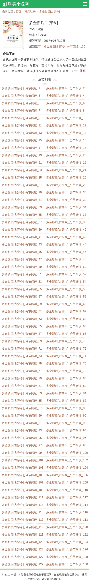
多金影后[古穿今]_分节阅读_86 (66, 400)
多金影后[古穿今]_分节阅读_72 (66, 348)
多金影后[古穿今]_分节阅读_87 (22, 408)
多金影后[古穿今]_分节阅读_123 (22, 542)
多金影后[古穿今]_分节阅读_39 (22, 229)
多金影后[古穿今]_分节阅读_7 (21, 110)
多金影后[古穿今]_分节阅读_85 (22, 400)
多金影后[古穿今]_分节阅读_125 (22, 549)
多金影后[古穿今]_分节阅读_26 (66, 177)
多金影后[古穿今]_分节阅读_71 (22, 348)
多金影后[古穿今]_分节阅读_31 (22, 199)
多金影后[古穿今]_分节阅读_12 (66, 125)
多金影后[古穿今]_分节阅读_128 (67, 556)
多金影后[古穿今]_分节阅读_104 (67, 467)
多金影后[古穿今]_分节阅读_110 (67, 489)
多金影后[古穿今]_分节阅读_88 (66, 408)
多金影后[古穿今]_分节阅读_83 (22, 393)
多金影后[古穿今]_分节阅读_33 (22, 207)
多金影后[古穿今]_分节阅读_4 (65, 95)
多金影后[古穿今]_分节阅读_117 (22, 519)
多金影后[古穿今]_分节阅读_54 (66, 281)
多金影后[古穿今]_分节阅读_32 (66, 199)
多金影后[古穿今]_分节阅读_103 (22, 467)
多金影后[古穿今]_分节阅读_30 (66, 192)
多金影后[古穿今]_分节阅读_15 (22, 140)
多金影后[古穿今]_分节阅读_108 (67, 482)
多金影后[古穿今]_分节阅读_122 (67, 534)
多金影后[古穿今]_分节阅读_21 (22, 162)
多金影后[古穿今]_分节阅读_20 (66, 155)
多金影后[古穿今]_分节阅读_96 (66, 437)
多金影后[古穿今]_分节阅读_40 (66, 229)
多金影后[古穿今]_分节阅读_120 (67, 527)
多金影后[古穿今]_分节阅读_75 (22, 363)
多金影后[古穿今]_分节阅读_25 (22, 177)
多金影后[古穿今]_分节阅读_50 (66, 266)
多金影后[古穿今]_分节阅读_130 (64, 46)
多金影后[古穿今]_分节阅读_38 (66, 222)
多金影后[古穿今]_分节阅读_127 (22, 556)
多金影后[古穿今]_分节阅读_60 (66, 304)
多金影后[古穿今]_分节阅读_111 (22, 497)
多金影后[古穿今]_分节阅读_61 (22, 311)
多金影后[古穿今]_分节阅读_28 (66, 185)
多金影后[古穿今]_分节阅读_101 (22, 460)
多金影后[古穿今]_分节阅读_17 (22, 147)
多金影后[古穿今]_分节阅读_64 (66, 318)
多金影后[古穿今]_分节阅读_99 (22, 452)
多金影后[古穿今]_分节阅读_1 (21, 88)
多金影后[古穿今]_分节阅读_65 (22, 326)
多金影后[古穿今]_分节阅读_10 (66, 118)
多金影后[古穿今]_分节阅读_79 (22, 378)
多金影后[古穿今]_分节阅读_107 (22, 482)
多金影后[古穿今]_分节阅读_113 (22, 504)
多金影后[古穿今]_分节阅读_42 (66, 237)
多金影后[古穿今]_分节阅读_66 (66, 326)
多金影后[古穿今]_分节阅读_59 (22, 304)
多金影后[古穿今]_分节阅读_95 (22, 437)
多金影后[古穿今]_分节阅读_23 (22, 170)
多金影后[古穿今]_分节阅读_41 (22, 237)
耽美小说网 (18, 4)
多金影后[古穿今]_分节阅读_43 (22, 244)
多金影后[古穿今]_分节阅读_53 (22, 281)
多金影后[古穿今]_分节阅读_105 (22, 475)
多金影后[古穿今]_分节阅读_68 (66, 333)
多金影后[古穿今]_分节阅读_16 (66, 140)
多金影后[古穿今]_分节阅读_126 (67, 549)
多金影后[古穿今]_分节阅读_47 (22, 259)
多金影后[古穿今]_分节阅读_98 (66, 445)
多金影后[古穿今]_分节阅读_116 (67, 512)
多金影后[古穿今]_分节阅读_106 (67, 475)
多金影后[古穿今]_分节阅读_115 (22, 512)
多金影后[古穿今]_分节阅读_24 (66, 170)
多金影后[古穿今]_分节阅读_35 (22, 214)
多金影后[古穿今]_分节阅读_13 (22, 132)
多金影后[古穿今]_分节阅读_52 (66, 274)
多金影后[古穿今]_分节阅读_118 (67, 519)
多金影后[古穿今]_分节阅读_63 (22, 318)
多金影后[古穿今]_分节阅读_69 (22, 341)
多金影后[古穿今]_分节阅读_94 (66, 430)
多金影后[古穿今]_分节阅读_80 (66, 378)
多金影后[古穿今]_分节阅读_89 (22, 415)
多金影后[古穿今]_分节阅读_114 (67, 504)
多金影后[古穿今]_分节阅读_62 (66, 311)
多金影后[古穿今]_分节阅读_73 (22, 356)
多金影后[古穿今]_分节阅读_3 (21, 95)
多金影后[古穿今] (49, 11)
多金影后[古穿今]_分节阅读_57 (22, 296)
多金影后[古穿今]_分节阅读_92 (66, 423)
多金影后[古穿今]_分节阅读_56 (66, 289)
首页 (18, 11)
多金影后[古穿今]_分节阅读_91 (22, 423)
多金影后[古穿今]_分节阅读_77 (22, 370)
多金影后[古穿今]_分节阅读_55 (22, 289)
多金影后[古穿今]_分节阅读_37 (22, 222)
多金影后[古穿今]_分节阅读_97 (22, 445)
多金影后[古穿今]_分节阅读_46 (66, 251)
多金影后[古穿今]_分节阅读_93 (22, 430)
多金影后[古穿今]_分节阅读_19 (22, 155)
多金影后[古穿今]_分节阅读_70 (66, 341)
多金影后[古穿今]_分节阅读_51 (22, 274)
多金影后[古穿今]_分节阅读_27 (22, 185)
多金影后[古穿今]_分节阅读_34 (66, 207)
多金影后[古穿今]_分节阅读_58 (66, 296)
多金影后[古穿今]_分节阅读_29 (22, 192)
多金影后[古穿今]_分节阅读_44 (66, 244)
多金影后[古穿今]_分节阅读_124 (67, 542)
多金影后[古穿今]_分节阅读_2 (65, 88)
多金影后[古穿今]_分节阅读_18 (66, 147)
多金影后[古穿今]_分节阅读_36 (66, 214)
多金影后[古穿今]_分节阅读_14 (66, 132)
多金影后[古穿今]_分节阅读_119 (22, 527)
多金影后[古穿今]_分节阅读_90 (66, 415)
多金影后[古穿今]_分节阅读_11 (22, 125)
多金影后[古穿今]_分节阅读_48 (66, 259)
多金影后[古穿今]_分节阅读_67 (22, 333)
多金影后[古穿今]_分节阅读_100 (67, 452)
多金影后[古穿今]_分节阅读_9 (21, 118)
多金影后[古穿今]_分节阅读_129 (22, 564)
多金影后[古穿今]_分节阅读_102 (67, 460)
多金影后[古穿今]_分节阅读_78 (66, 370)
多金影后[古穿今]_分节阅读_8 (65, 110)
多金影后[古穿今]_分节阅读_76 (66, 363)
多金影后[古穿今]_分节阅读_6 (65, 103)
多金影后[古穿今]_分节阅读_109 (22, 489)
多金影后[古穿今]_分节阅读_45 (22, 251)
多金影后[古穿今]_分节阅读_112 (67, 497)
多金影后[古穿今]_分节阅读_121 (22, 534)
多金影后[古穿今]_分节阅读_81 (22, 385)
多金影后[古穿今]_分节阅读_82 (66, 385)
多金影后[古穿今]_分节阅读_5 (21, 103)
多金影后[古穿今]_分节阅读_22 (66, 162)
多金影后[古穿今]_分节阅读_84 (66, 393)
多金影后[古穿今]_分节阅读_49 (22, 266)
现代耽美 (30, 11)
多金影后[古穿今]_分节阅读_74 (66, 356)
